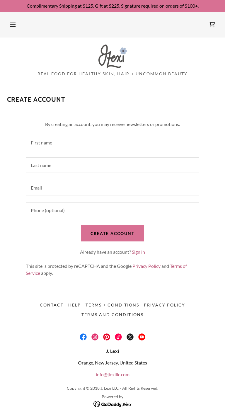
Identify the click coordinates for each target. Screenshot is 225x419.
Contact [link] (52, 304)
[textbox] (112, 142)
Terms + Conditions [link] (112, 304)
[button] (13, 24)
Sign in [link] (138, 252)
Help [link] (74, 304)
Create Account (112, 233)
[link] (212, 24)
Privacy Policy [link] (146, 266)
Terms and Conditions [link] (112, 314)
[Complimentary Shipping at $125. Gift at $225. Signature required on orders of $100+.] (112, 5)
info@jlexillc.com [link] (112, 374)
